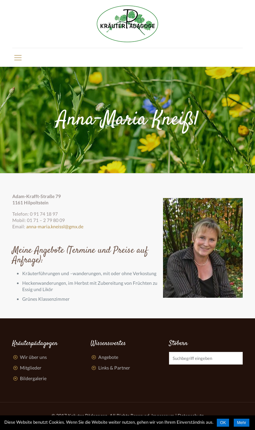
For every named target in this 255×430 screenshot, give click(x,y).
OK (223, 422)
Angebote (108, 357)
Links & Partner (114, 368)
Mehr (241, 422)
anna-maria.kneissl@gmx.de (54, 226)
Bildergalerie (33, 378)
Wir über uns (33, 357)
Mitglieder (31, 368)
